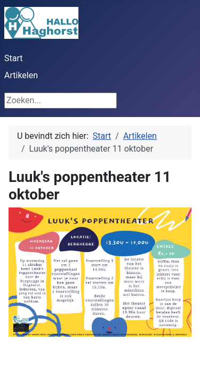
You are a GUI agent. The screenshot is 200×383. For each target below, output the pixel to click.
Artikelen (21, 75)
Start (13, 58)
